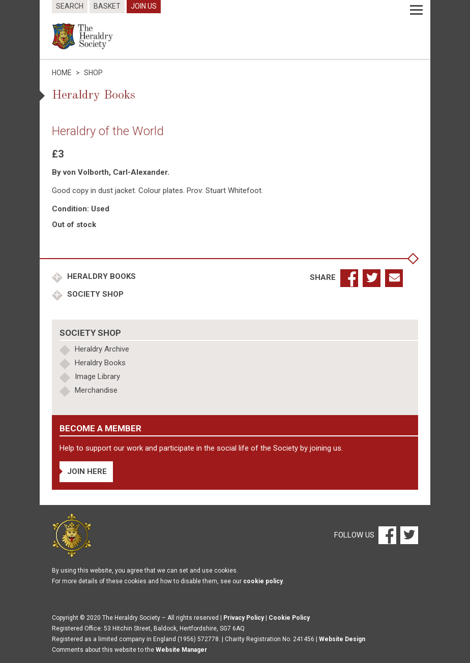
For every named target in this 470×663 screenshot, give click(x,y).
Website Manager (181, 649)
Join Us (144, 6)
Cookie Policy (289, 617)
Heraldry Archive (102, 349)
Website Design (342, 639)
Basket (107, 6)
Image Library (97, 376)
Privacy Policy (243, 617)
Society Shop (94, 294)
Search (69, 6)
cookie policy (263, 581)
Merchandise (96, 390)
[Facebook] (387, 535)
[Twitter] (408, 535)
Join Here (87, 471)
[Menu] (416, 10)
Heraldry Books (100, 276)
